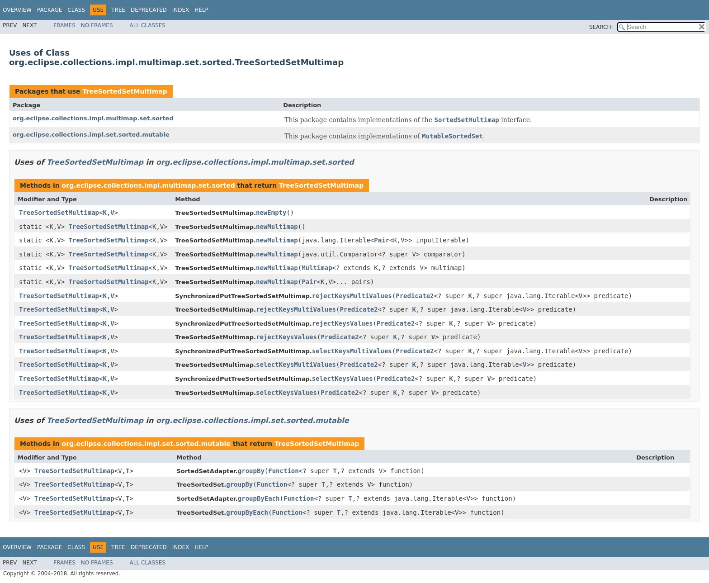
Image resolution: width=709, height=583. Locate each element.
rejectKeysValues (342, 323)
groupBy (251, 470)
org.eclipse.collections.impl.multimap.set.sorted (93, 118)
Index (180, 10)
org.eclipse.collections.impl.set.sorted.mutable (91, 134)
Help (201, 10)
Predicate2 (415, 295)
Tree (118, 10)
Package (49, 10)
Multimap (317, 267)
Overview (17, 10)
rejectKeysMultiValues (352, 295)
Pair (381, 240)
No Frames (97, 25)
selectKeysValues (342, 378)
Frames (64, 25)
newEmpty (271, 212)
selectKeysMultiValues (352, 351)
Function (283, 470)
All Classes (147, 25)
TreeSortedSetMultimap (124, 91)
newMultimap (277, 226)
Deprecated (149, 10)
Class (76, 10)
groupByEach (259, 498)
